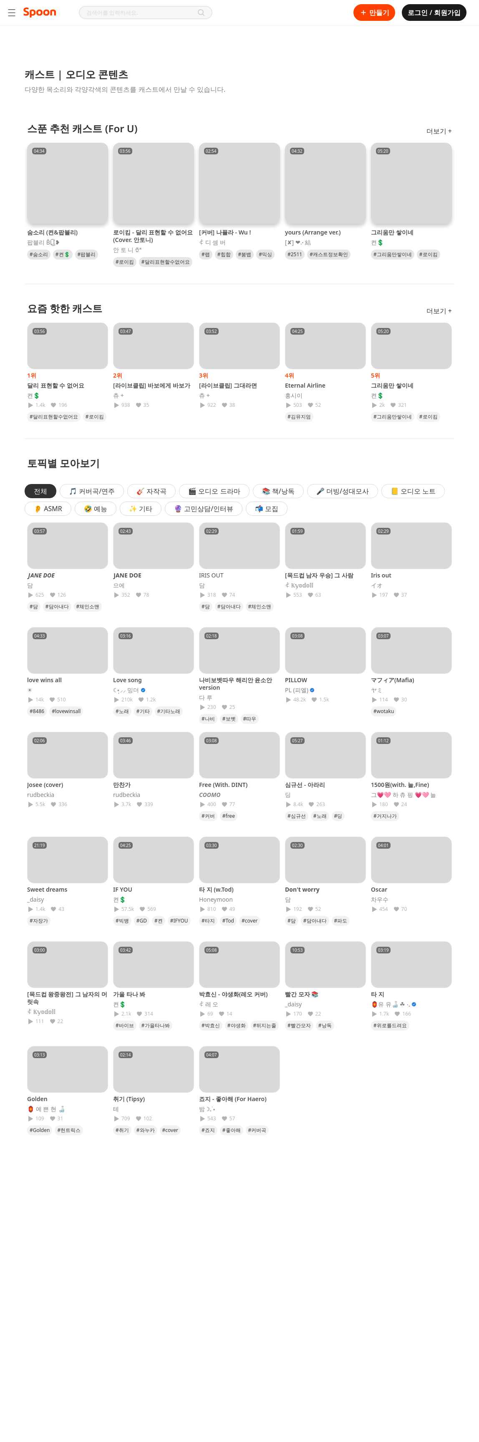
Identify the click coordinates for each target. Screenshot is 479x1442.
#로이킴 (125, 261)
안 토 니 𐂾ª (127, 250)
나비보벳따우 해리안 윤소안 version (235, 683)
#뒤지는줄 (265, 1025)
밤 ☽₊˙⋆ (207, 1109)
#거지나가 (385, 815)
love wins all (44, 680)
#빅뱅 (122, 920)
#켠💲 (62, 254)
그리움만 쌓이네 (392, 232)
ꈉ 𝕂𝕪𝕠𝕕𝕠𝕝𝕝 (299, 585)
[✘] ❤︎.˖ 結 (298, 242)
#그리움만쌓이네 (392, 254)
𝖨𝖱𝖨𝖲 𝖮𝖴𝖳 (211, 575)
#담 (34, 606)
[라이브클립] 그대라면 (228, 385)
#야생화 (236, 1025)
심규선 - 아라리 (305, 785)
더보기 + (439, 131)
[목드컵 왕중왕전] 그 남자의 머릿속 (67, 998)
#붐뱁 (245, 254)
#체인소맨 (88, 606)
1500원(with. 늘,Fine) (400, 785)
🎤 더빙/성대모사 (342, 491)
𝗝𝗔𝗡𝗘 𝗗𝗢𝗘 (127, 575)
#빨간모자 (299, 1025)
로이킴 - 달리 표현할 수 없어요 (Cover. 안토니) (153, 236)
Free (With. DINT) (223, 785)
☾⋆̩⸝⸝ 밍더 (126, 690)
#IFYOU (179, 920)
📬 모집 (266, 508)
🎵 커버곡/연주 (92, 491)
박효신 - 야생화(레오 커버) (233, 994)
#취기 (122, 1130)
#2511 (294, 254)
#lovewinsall (66, 711)
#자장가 (39, 920)
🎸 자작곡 (151, 491)
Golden (37, 1099)
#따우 (250, 718)
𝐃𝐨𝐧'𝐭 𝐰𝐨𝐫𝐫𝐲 (302, 889)
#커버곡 (257, 1130)
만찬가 (122, 785)
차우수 (379, 899)
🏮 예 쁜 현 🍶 (46, 1109)
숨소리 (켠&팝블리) (52, 232)
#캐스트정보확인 (329, 254)
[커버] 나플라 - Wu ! (225, 232)
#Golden (40, 1130)
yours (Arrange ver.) (312, 232)
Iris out (381, 575)
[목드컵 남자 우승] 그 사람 (319, 575)
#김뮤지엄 (299, 416)
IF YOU (122, 889)
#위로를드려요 (390, 1025)
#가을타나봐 (155, 1025)
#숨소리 (39, 254)
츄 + (118, 395)
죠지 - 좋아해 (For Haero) (233, 1099)
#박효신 (211, 1025)
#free (228, 815)
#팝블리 (87, 254)
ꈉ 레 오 (208, 1004)
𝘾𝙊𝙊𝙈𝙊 (210, 795)
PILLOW (296, 680)
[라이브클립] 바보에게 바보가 (151, 385)
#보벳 (229, 718)
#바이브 (125, 1025)
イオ (377, 585)
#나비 (208, 718)
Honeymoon (216, 899)
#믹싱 (265, 254)
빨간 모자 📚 (301, 994)
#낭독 (325, 1025)
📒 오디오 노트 (413, 491)
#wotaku (383, 711)
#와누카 (145, 1130)
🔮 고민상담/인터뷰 (203, 508)
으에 (119, 585)
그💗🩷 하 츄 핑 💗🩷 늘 (403, 795)
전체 (40, 491)
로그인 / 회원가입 (434, 12)
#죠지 (208, 1130)
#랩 (206, 254)
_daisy (35, 899)
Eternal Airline (305, 385)
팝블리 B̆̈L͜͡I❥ (43, 242)
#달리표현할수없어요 (165, 261)
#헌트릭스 (69, 1130)
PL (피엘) (296, 690)
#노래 (122, 711)
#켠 (158, 920)
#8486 (37, 711)
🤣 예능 (95, 508)
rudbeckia (40, 795)
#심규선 (296, 815)
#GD (141, 920)
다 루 (205, 697)
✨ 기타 (140, 508)
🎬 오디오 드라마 (214, 491)
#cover (249, 920)
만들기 (374, 12)
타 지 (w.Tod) (216, 889)
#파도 (341, 920)
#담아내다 (57, 606)
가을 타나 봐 (129, 994)
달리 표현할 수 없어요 (55, 385)
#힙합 (224, 254)
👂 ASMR (48, 508)
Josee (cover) (45, 785)
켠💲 (377, 242)
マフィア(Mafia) (392, 680)
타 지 (377, 994)
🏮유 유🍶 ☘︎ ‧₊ (390, 1004)
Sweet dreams (47, 889)
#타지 (208, 920)
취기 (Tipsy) (129, 1099)
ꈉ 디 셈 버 (212, 242)
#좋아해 (231, 1130)
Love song (127, 680)
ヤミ (377, 690)
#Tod (228, 920)
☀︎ (30, 690)
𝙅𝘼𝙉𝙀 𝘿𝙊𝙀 (41, 575)
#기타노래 (169, 711)
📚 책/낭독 (278, 491)
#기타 (143, 711)
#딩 (338, 815)
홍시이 (294, 395)
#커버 (208, 815)
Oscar (379, 889)
